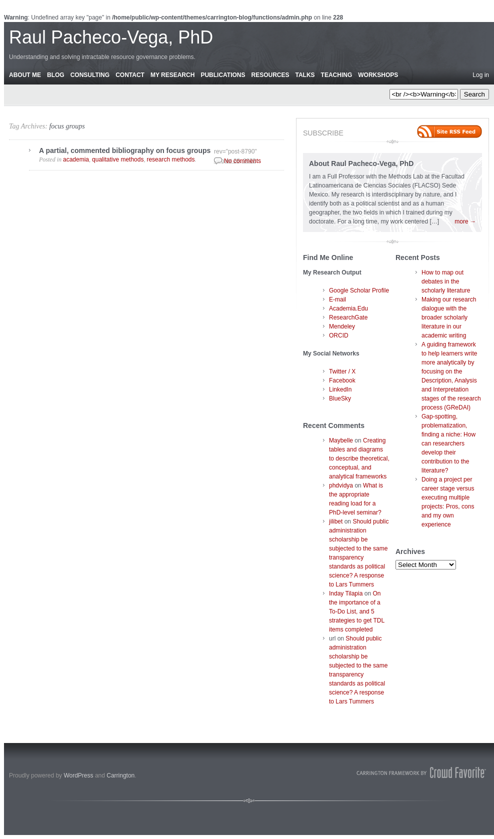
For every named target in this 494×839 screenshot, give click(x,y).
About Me (25, 75)
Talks (305, 75)
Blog (55, 75)
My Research (172, 75)
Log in (480, 75)
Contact (130, 75)
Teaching (336, 75)
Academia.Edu (348, 308)
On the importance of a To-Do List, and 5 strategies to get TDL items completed (356, 611)
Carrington (120, 775)
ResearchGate (348, 317)
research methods (170, 159)
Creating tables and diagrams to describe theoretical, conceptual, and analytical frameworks (359, 458)
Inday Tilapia (345, 593)
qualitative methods (118, 159)
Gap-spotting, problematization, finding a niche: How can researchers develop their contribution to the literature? (449, 443)
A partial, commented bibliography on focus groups (124, 150)
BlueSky (340, 398)
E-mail (337, 299)
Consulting (90, 75)
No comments (242, 161)
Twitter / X (342, 371)
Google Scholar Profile (359, 290)
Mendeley (342, 326)
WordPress (78, 775)
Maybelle (341, 440)
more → (465, 221)
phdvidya (341, 485)
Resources (270, 75)
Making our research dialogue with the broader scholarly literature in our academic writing (449, 317)
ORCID (338, 335)
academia (76, 159)
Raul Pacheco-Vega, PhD (111, 37)
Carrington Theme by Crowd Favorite (421, 772)
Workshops (378, 75)
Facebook (342, 380)
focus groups (66, 126)
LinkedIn (340, 389)
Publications (222, 75)
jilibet (335, 521)
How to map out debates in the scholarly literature (446, 281)
